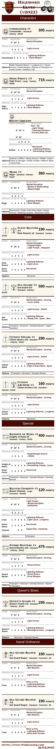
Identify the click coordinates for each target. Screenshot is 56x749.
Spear (42, 318)
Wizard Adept (34, 189)
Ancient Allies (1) (40, 132)
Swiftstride (32, 505)
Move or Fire (32, 682)
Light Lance (32, 264)
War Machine (34, 668)
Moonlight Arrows (35, 630)
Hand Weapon (35, 58)
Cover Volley (33, 302)
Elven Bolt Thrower (36, 686)
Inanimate (42, 529)
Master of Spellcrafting (38, 187)
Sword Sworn (33, 574)
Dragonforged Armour (37, 454)
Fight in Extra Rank (36, 366)
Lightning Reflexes (36, 55)
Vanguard (45, 248)
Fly (38, 126)
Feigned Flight (34, 245)
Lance (50, 465)
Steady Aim (32, 318)
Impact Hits (31, 529)
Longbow (49, 411)
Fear (33, 126)
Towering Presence (41, 130)
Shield (44, 309)
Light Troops (38, 128)
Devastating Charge (42, 151)
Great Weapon (33, 576)
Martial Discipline (34, 41)
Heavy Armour (33, 565)
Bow (48, 318)
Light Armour (33, 48)
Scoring (47, 300)
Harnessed (37, 146)
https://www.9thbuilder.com (23, 745)
